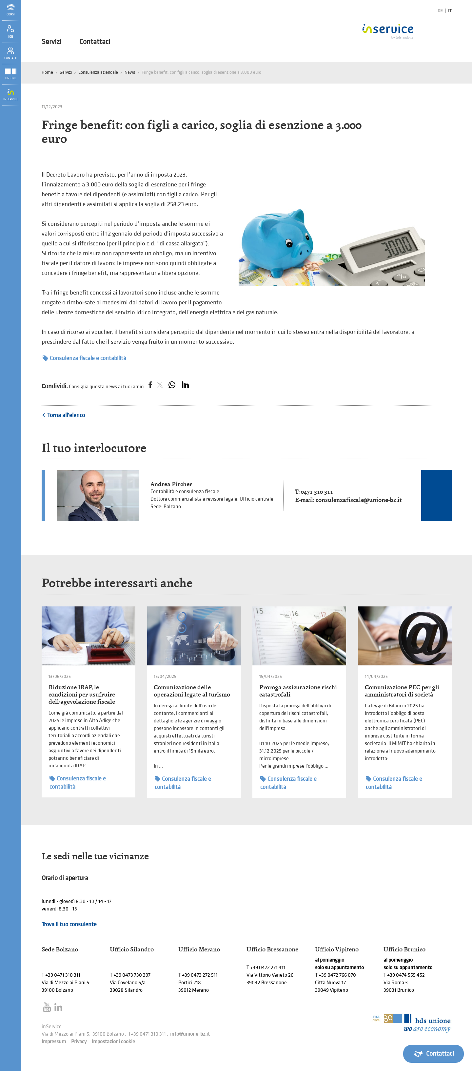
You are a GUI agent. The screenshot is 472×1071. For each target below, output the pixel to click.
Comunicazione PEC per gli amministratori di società (402, 690)
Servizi (51, 42)
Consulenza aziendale (98, 72)
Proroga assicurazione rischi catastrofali (298, 690)
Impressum (54, 1042)
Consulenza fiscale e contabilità (84, 358)
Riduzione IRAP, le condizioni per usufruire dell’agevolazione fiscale (82, 694)
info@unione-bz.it (190, 1034)
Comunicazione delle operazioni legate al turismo (192, 690)
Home (47, 72)
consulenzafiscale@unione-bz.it (359, 500)
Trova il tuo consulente (69, 924)
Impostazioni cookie (113, 1042)
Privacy (79, 1042)
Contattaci (94, 42)
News (130, 72)
